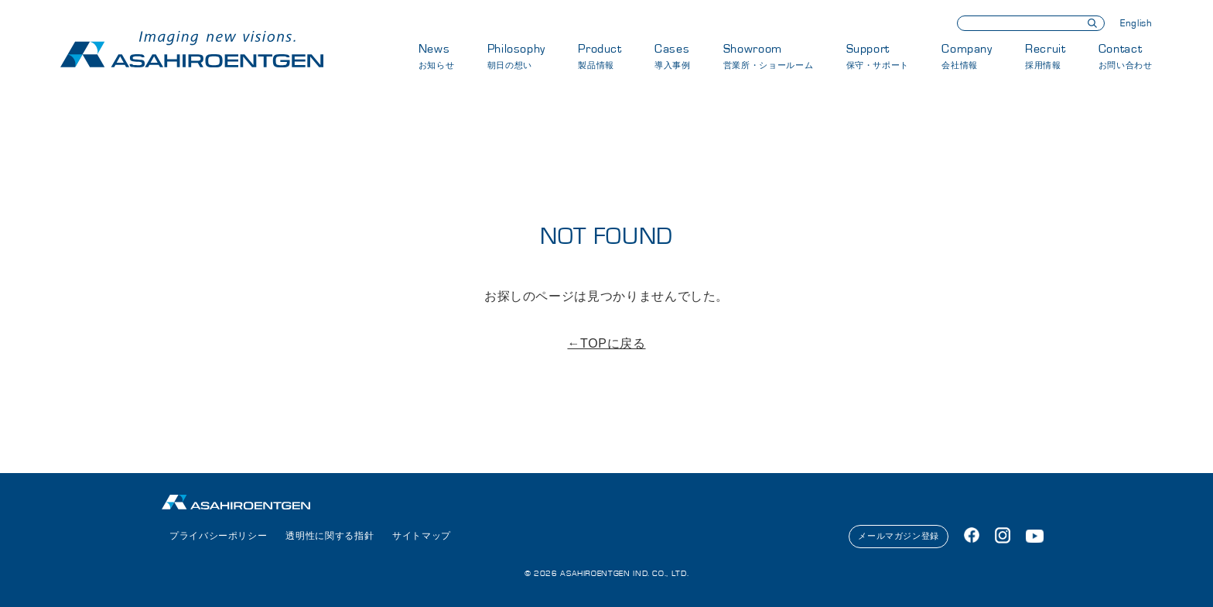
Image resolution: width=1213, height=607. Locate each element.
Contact (1126, 56)
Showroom (768, 56)
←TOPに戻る (606, 343)
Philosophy (516, 56)
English (1136, 24)
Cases (672, 56)
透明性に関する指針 (329, 535)
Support (877, 56)
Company (966, 56)
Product (599, 56)
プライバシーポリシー (218, 535)
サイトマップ (421, 535)
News (437, 56)
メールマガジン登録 (898, 535)
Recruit (1045, 56)
